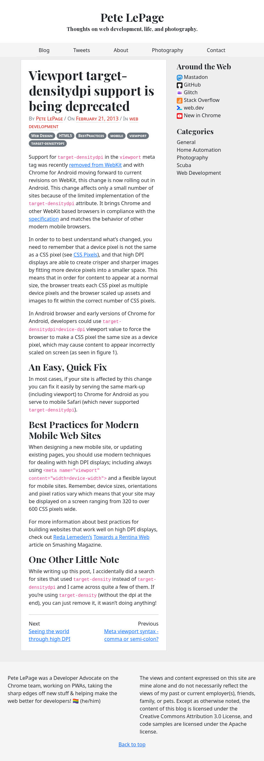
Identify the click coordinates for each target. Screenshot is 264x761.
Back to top (132, 744)
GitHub (189, 84)
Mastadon (192, 77)
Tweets (81, 50)
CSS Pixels (85, 254)
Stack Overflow (198, 100)
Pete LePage (132, 17)
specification (44, 218)
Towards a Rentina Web (122, 537)
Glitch (187, 92)
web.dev (190, 107)
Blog (44, 50)
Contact (216, 50)
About (121, 50)
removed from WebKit (95, 164)
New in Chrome (199, 115)
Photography (167, 50)
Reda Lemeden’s (72, 537)
